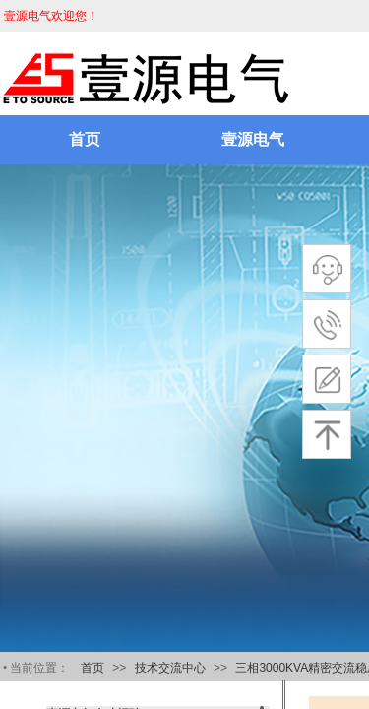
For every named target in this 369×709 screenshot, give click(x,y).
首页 (84, 139)
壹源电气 (252, 139)
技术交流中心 (170, 668)
